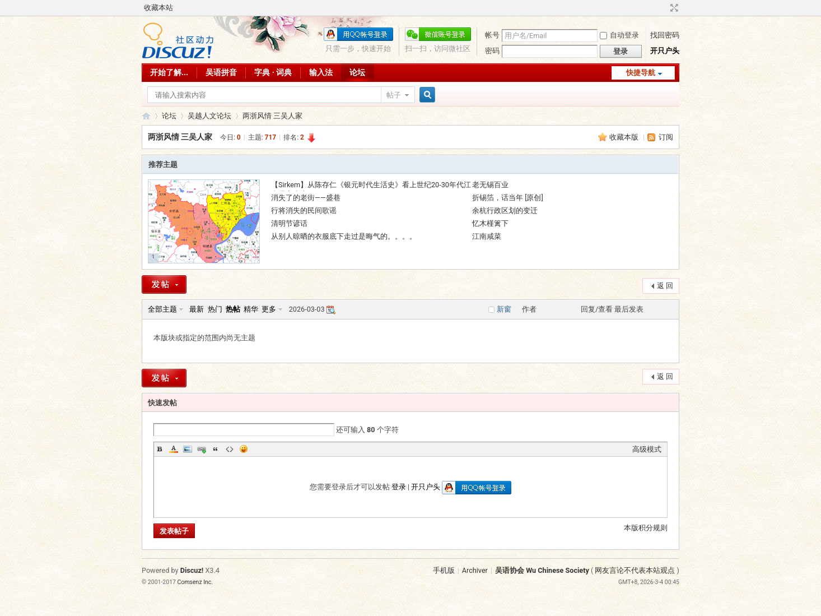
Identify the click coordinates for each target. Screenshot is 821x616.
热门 (215, 309)
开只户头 (664, 51)
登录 (398, 487)
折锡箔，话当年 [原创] (507, 197)
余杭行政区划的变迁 (505, 210)
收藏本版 (624, 137)
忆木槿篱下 (490, 223)
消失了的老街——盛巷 (305, 197)
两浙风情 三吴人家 (272, 116)
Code (229, 449)
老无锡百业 (490, 184)
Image (187, 449)
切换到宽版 (672, 8)
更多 (269, 309)
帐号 (492, 35)
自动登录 (619, 35)
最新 (196, 309)
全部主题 (162, 309)
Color (173, 449)
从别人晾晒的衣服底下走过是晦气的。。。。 (344, 236)
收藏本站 (158, 7)
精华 (251, 309)
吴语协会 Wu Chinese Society (542, 570)
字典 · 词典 (273, 72)
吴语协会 (146, 116)
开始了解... (169, 72)
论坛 (357, 72)
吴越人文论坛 (209, 116)
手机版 (444, 570)
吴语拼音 (221, 72)
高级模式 (646, 449)
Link (201, 449)
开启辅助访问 (663, 8)
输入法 (321, 72)
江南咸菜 (486, 236)
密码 (492, 51)
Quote (215, 449)
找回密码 (664, 35)
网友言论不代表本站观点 (635, 570)
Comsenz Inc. (195, 582)
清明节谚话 (289, 223)
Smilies (243, 449)
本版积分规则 (646, 528)
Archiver (475, 570)
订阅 (666, 137)
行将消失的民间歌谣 (304, 210)
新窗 (504, 309)
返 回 (665, 285)
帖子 (393, 95)
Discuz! (192, 570)
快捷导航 (640, 72)
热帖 (233, 309)
